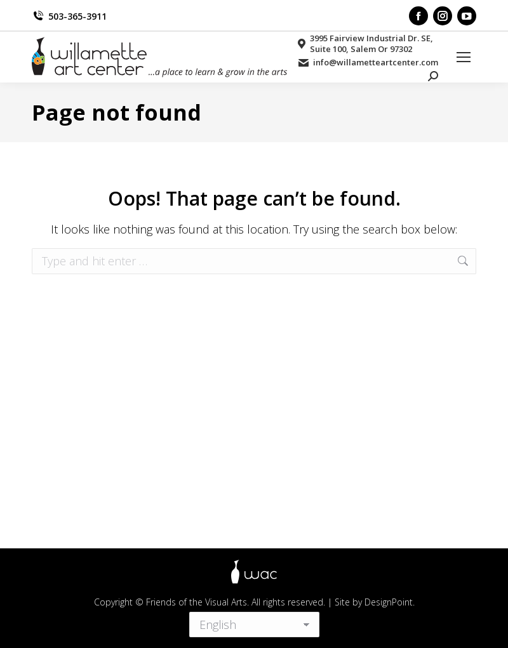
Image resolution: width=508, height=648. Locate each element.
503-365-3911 (69, 16)
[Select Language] (254, 622)
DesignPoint (388, 602)
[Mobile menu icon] (463, 57)
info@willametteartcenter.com (367, 62)
